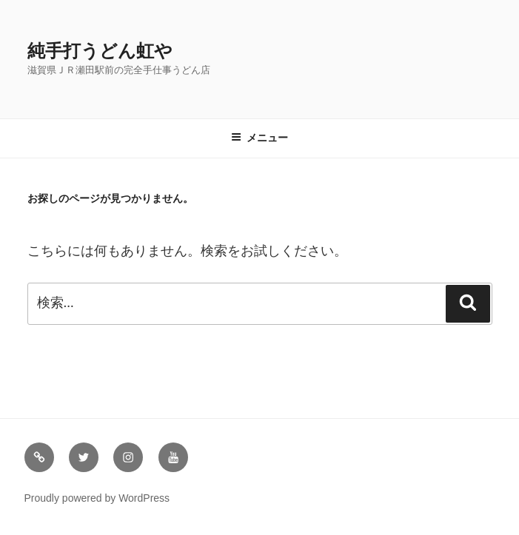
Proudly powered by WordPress (97, 498)
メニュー (259, 138)
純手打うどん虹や (100, 51)
